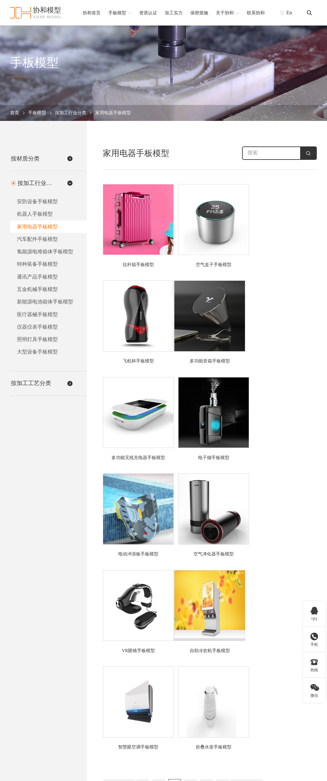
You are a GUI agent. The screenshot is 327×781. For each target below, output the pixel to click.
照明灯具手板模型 (37, 342)
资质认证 (282, 696)
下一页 (247, 582)
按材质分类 (171, 672)
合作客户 (282, 722)
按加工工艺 (218, 672)
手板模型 (37, 113)
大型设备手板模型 (37, 354)
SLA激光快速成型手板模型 (230, 713)
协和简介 (284, 672)
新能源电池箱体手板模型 (45, 303)
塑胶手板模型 (170, 730)
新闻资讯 (282, 730)
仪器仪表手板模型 (37, 329)
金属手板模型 (170, 705)
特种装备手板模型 (37, 265)
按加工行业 (119, 672)
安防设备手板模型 (37, 201)
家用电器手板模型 (113, 113)
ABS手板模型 (170, 687)
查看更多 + (115, 739)
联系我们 (282, 739)
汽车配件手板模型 (37, 239)
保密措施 (282, 713)
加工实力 (282, 705)
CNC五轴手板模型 (222, 705)
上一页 (119, 582)
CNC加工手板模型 (222, 696)
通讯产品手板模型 (37, 278)
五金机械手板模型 (37, 291)
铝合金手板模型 (172, 713)
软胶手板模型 (170, 722)
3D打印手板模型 (220, 687)
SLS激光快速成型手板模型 (230, 722)
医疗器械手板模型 (37, 316)
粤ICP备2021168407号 (295, 772)
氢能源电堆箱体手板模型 (45, 252)
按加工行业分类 (70, 113)
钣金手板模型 (217, 730)
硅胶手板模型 (170, 696)
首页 (14, 113)
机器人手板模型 (34, 214)
